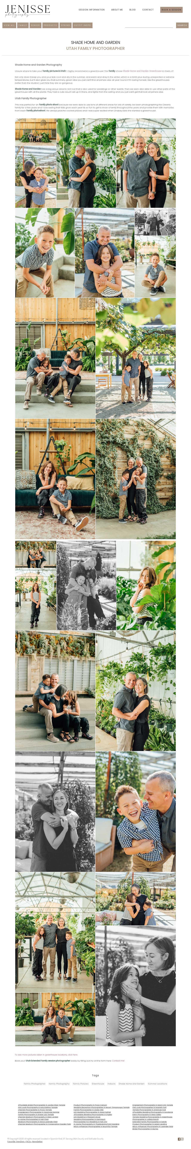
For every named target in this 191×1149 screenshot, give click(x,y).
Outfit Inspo (82, 25)
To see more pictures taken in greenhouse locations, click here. (46, 1054)
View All (9, 25)
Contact (148, 9)
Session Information (92, 9)
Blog (133, 9)
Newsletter (37, 1141)
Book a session (171, 9)
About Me (117, 9)
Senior (35, 25)
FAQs (28, 1141)
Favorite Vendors (15, 1141)
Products (50, 25)
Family (23, 25)
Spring (65, 25)
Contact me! (118, 1060)
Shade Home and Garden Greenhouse (142, 71)
